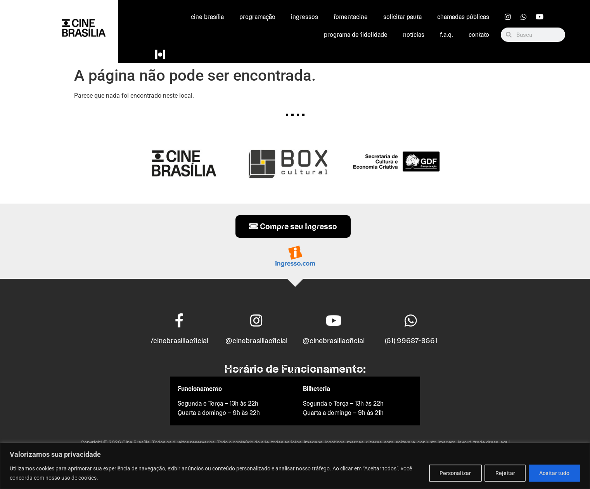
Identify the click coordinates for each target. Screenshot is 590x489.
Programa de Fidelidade (356, 35)
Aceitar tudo (554, 473)
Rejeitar (503, 473)
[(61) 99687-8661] (411, 321)
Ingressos (304, 17)
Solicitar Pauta (402, 17)
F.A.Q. (446, 35)
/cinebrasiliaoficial (179, 341)
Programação (257, 17)
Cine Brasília (207, 17)
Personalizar (452, 473)
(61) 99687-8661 (411, 341)
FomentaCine (351, 17)
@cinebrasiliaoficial (256, 341)
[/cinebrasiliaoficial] (179, 321)
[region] (295, 466)
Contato (479, 35)
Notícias (413, 35)
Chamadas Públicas (463, 17)
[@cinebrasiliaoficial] (256, 321)
